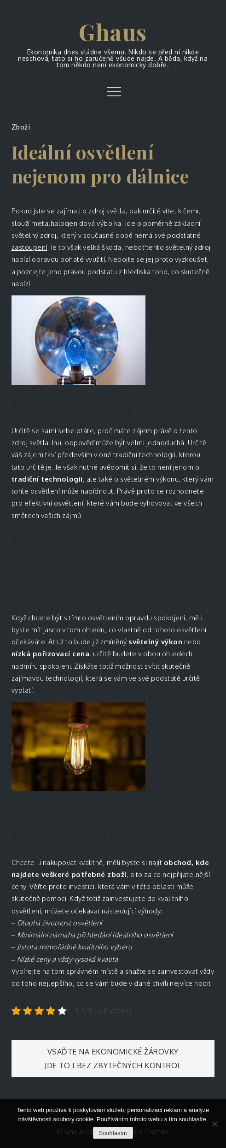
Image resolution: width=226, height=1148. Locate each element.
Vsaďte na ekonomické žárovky (113, 1051)
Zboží (21, 127)
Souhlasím (113, 1133)
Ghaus (113, 32)
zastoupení (29, 247)
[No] (214, 1123)
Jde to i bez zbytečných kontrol (113, 1065)
